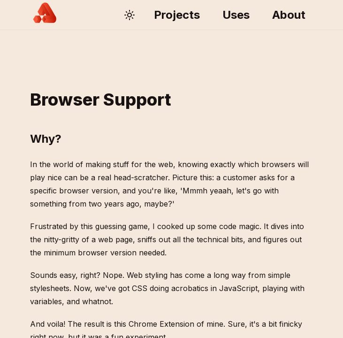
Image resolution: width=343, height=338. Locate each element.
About (288, 15)
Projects (177, 15)
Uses (236, 15)
